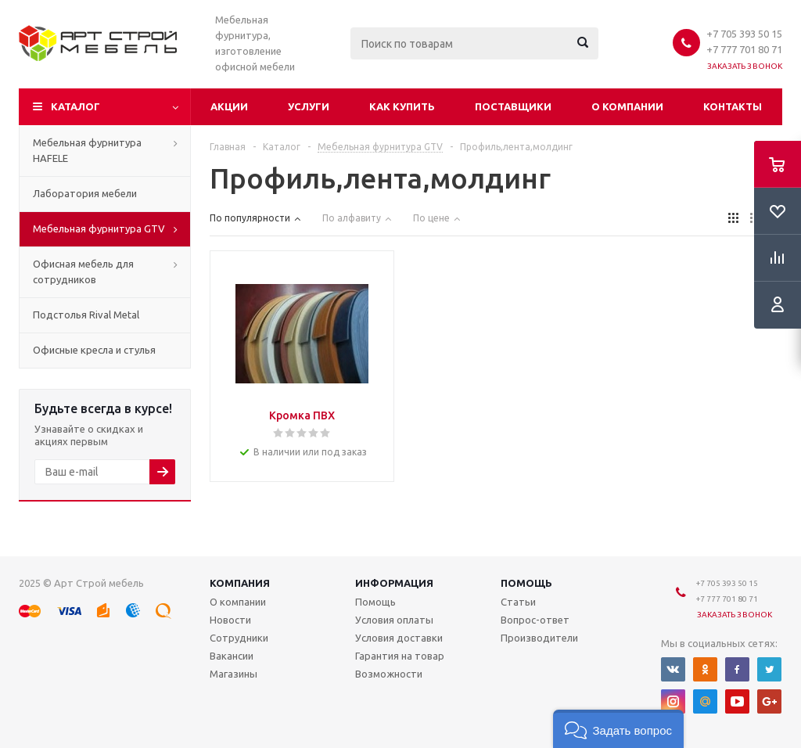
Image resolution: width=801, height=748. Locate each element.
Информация (394, 582)
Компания (240, 582)
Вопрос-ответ (535, 619)
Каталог (75, 106)
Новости (230, 619)
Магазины (233, 673)
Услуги (308, 106)
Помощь (526, 582)
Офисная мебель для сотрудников (83, 271)
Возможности (388, 673)
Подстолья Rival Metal (86, 314)
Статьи (518, 601)
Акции (229, 106)
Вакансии (231, 655)
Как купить (402, 106)
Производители (539, 637)
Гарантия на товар (399, 655)
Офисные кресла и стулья (94, 349)
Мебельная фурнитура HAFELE (87, 150)
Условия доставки (399, 637)
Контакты (732, 106)
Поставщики (513, 106)
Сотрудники (239, 637)
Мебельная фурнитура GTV (99, 228)
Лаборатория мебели (85, 193)
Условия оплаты (394, 619)
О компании (627, 106)
